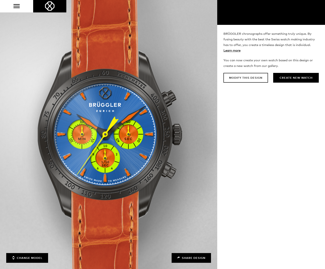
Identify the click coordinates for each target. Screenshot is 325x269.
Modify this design (245, 78)
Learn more (231, 50)
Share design (191, 257)
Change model (27, 257)
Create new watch (296, 78)
